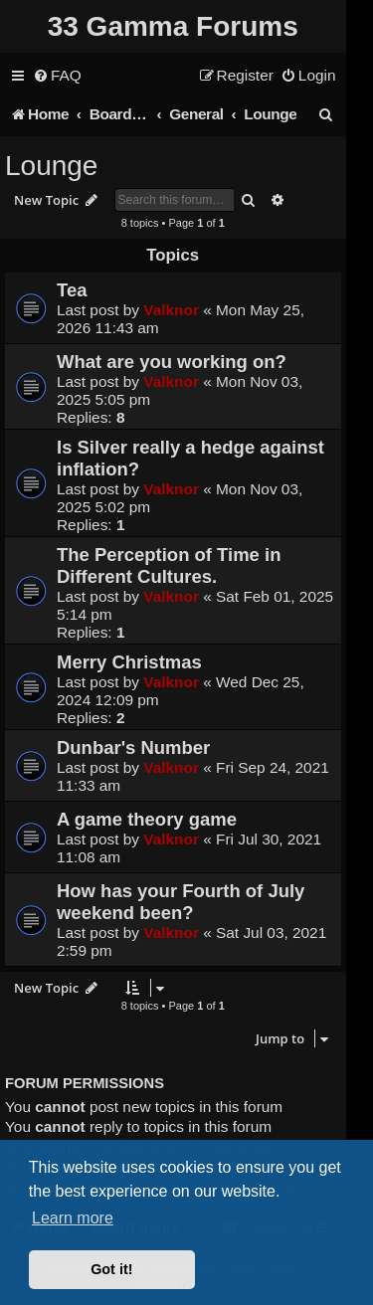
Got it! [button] (111, 1269)
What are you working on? (171, 361)
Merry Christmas (129, 662)
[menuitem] (57, 76)
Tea (72, 290)
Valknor (171, 309)
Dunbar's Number (133, 747)
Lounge (51, 165)
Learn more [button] (72, 1218)
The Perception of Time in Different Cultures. (168, 565)
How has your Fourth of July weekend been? (180, 901)
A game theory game (147, 819)
